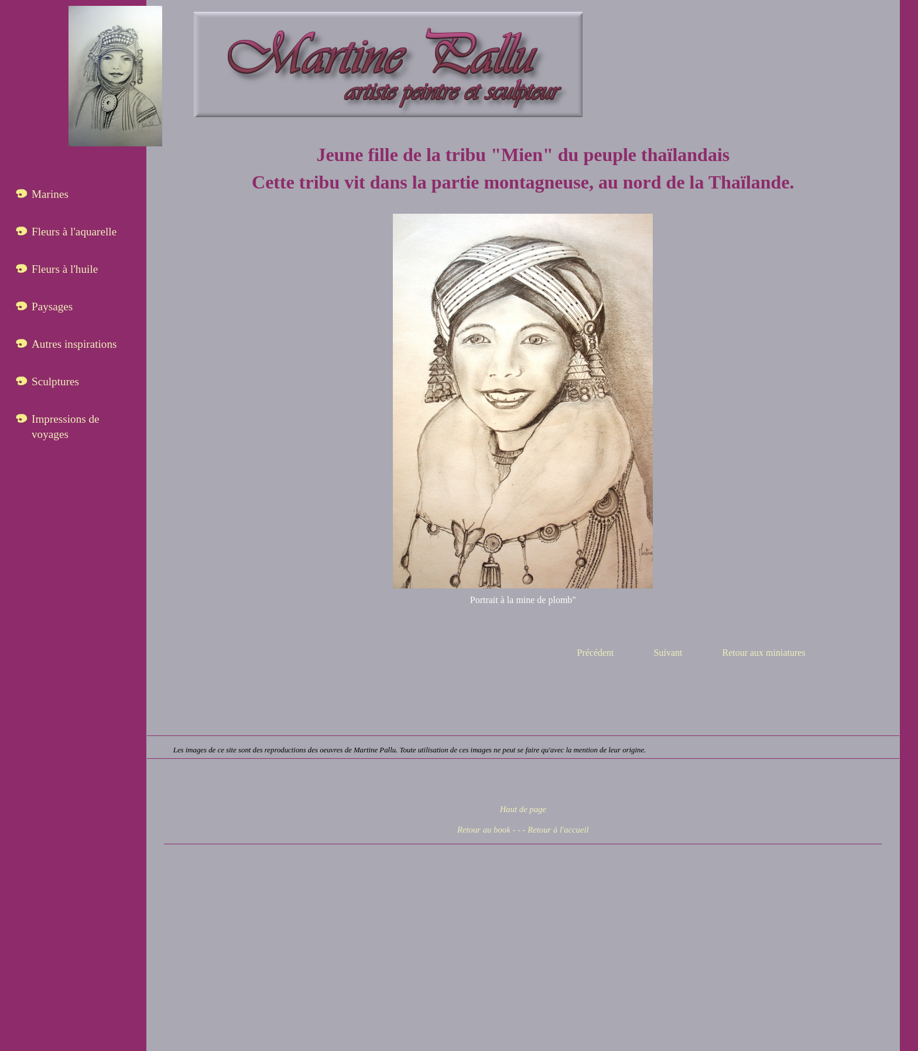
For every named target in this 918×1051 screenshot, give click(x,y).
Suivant (668, 653)
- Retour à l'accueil (556, 829)
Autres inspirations (74, 344)
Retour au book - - (488, 829)
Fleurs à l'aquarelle (74, 231)
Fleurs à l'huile (65, 269)
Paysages (52, 306)
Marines (50, 194)
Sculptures (55, 381)
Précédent (595, 653)
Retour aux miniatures (763, 653)
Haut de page (523, 809)
